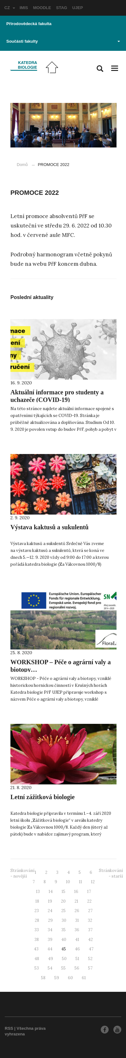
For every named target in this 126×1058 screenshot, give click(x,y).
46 (77, 949)
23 (36, 910)
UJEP (77, 7)
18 (37, 901)
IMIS (24, 7)
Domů (22, 164)
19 (50, 901)
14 (51, 891)
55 (63, 968)
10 (68, 881)
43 (36, 949)
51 (77, 958)
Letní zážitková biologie (42, 797)
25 (63, 910)
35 (63, 929)
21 (76, 901)
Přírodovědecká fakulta (28, 23)
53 (36, 968)
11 (80, 881)
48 (36, 958)
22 (89, 901)
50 (64, 958)
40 (63, 939)
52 (90, 958)
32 (90, 920)
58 (43, 978)
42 (90, 939)
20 (63, 901)
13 (38, 891)
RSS (9, 1028)
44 (49, 949)
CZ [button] (9, 7)
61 (84, 978)
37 (90, 929)
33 (36, 929)
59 (56, 978)
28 (37, 920)
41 (77, 939)
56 (77, 968)
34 (50, 929)
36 (77, 929)
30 (64, 920)
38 (36, 939)
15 (63, 891)
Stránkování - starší (111, 873)
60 (70, 978)
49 (50, 958)
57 (90, 968)
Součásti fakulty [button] (63, 41)
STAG (61, 7)
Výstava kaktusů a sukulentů (49, 527)
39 (50, 939)
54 (50, 968)
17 (89, 891)
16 (76, 891)
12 (93, 881)
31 (77, 920)
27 (90, 910)
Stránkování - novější (22, 873)
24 (50, 910)
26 (77, 910)
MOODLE (42, 7)
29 (50, 920)
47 (91, 949)
